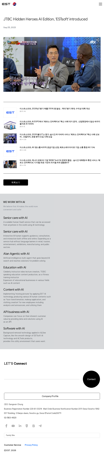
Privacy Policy (31, 445)
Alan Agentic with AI (16, 254)
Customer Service (13, 445)
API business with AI (16, 312)
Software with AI (14, 329)
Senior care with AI (15, 218)
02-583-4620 (10, 417)
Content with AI (13, 290)
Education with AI (14, 268)
